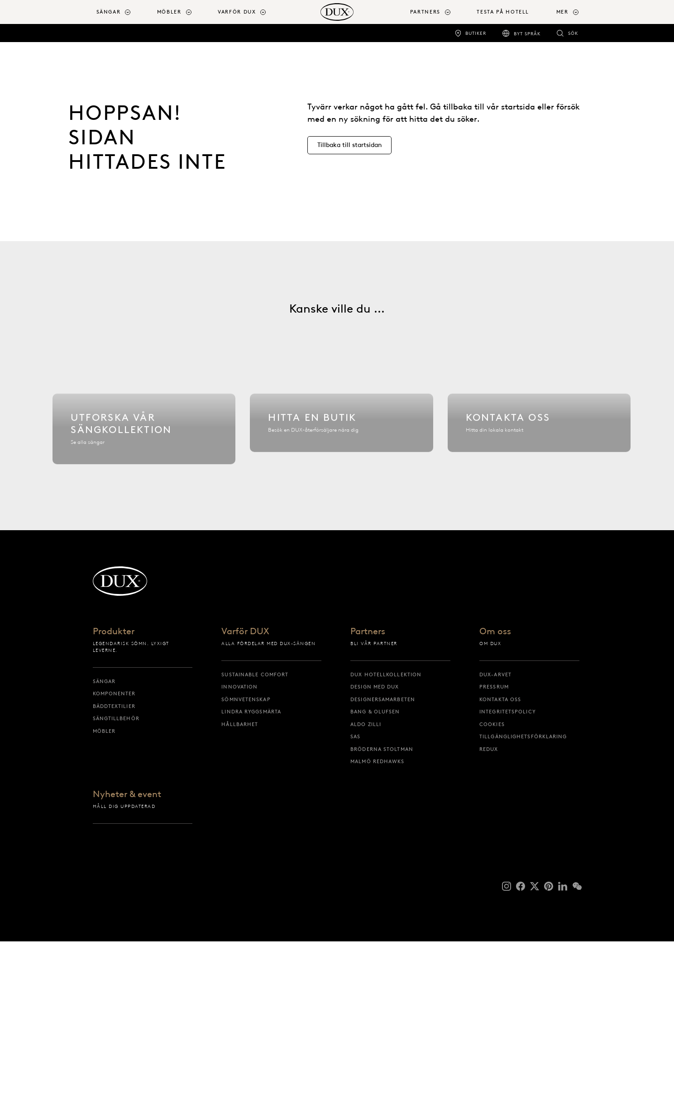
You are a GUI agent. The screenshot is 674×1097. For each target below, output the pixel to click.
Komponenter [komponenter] (114, 849)
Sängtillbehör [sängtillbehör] (116, 874)
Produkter (113, 787)
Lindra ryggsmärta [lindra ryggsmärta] (251, 867)
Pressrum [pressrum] (494, 842)
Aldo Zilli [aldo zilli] (365, 879)
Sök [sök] (573, 33)
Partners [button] (425, 12)
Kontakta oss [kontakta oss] (500, 854)
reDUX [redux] (488, 904)
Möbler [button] (169, 12)
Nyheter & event (127, 950)
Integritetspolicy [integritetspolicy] (507, 867)
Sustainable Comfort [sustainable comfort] (254, 829)
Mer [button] (562, 12)
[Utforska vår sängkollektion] (144, 513)
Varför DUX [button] (237, 12)
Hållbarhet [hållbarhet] (239, 879)
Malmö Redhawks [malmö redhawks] (377, 917)
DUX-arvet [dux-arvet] (495, 829)
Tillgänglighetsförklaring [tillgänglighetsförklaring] (523, 892)
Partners (367, 787)
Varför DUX (245, 787)
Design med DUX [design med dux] (374, 842)
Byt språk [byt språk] (527, 34)
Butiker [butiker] (475, 33)
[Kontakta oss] (539, 513)
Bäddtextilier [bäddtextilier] (114, 861)
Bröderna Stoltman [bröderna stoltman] (381, 904)
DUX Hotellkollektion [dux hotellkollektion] (385, 829)
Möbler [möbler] (104, 886)
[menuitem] (123, 12)
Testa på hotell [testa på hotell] (503, 12)
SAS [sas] (355, 892)
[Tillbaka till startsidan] (337, 12)
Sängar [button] (108, 12)
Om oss (495, 787)
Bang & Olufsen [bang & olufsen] (375, 867)
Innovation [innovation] (239, 842)
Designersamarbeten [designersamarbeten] (382, 854)
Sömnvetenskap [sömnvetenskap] (245, 854)
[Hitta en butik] (341, 513)
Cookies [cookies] (492, 879)
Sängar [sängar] (104, 836)
